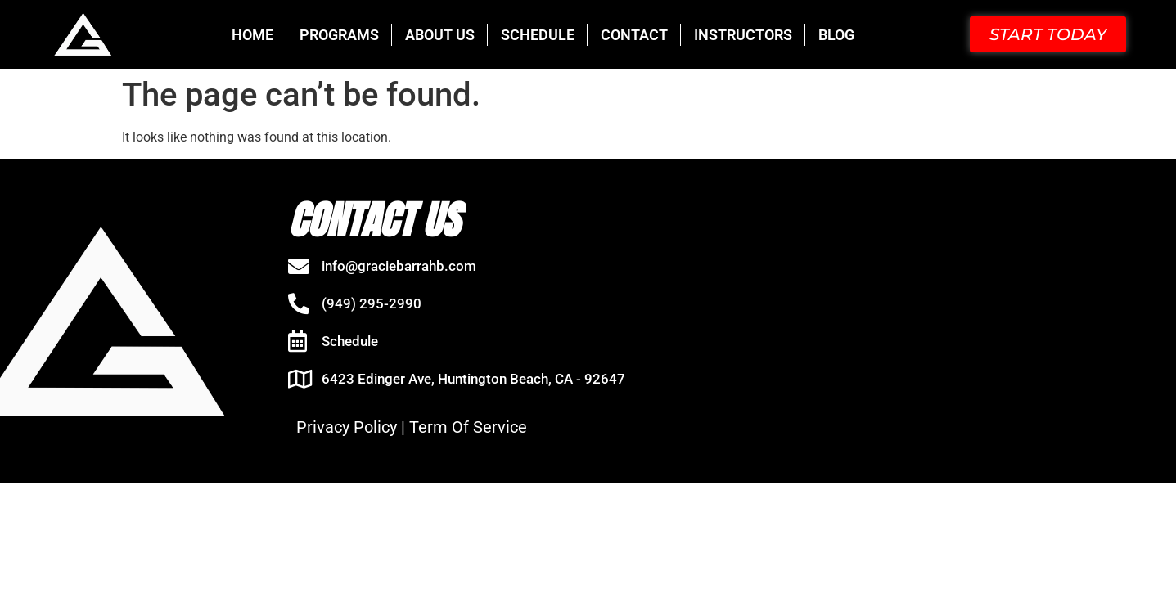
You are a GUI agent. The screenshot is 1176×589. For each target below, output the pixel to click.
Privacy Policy (346, 427)
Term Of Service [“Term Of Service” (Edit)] (468, 427)
